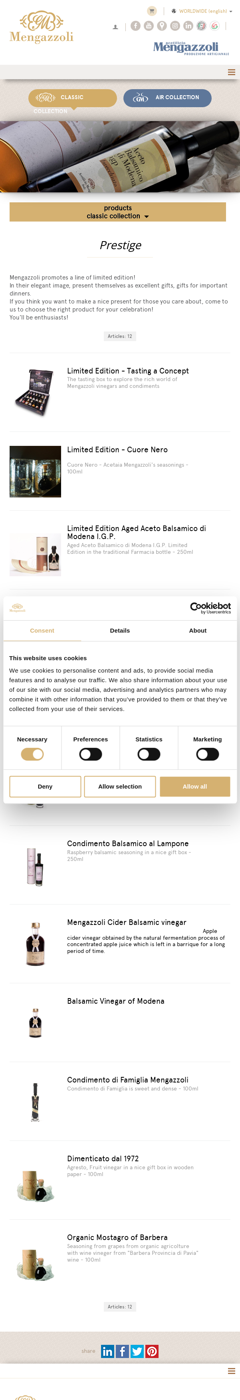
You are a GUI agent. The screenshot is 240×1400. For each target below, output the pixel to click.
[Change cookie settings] (104, 1381)
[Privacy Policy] (24, 1381)
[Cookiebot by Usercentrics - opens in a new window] (196, 608)
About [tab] (198, 630)
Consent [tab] (42, 630)
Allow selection (120, 786)
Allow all (195, 786)
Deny (45, 786)
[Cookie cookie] (58, 1381)
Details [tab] (120, 630)
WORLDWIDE (201, 11)
